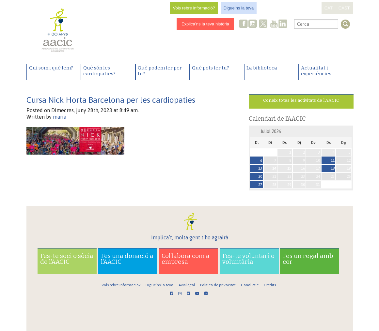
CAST (344, 8)
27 (260, 184)
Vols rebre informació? (194, 8)
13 (260, 168)
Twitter (263, 24)
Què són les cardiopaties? (99, 71)
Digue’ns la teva (239, 8)
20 (260, 176)
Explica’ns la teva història (205, 24)
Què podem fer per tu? (160, 71)
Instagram (253, 24)
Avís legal (187, 285)
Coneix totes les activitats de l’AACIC (301, 100)
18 (333, 168)
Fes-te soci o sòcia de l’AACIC (66, 258)
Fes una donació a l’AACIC (127, 258)
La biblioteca (261, 68)
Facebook (243, 24)
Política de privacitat (218, 285)
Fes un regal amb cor (308, 258)
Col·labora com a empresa (186, 258)
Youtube (274, 24)
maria (59, 117)
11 (333, 160)
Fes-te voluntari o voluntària (248, 258)
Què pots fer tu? (210, 68)
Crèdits (270, 285)
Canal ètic (250, 285)
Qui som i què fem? (51, 68)
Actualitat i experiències (316, 71)
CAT (328, 8)
